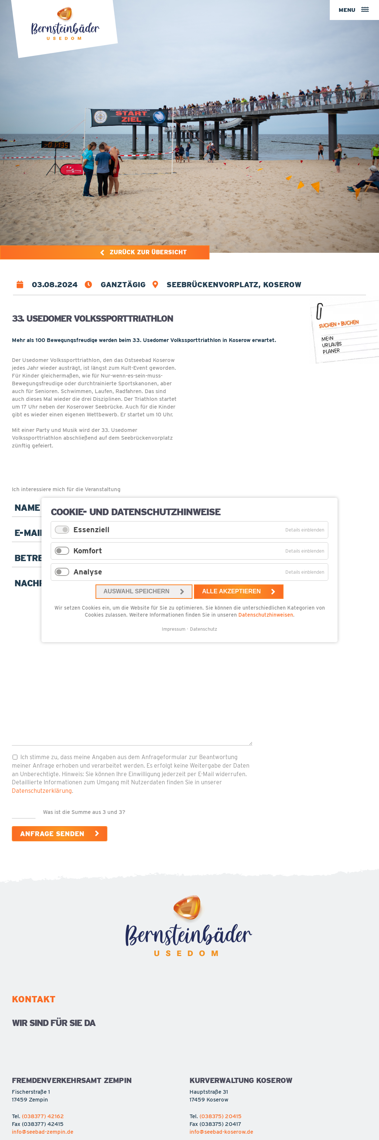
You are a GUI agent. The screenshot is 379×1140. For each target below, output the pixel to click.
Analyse (87, 571)
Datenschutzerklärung (42, 790)
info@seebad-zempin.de (42, 1132)
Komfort (87, 550)
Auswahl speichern (137, 591)
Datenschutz (203, 629)
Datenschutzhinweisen (265, 615)
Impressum (173, 629)
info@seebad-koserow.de (221, 1132)
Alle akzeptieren (231, 591)
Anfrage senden (52, 834)
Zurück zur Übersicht (149, 252)
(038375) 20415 (220, 1116)
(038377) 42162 (43, 1116)
